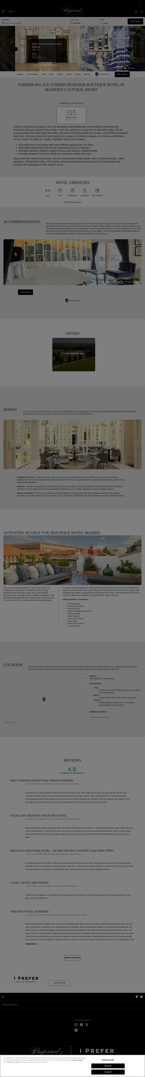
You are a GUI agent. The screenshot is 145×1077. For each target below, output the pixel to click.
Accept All (107, 1072)
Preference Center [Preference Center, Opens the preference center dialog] (108, 1060)
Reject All (108, 1066)
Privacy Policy (77, 1060)
